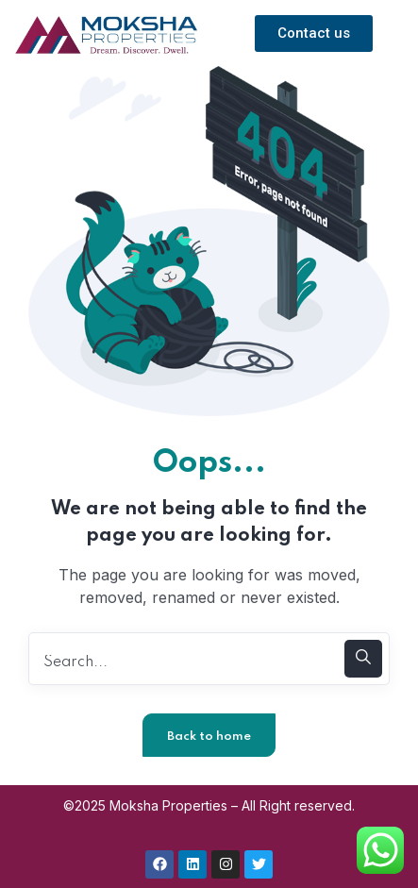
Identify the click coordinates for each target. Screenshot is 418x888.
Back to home (209, 736)
